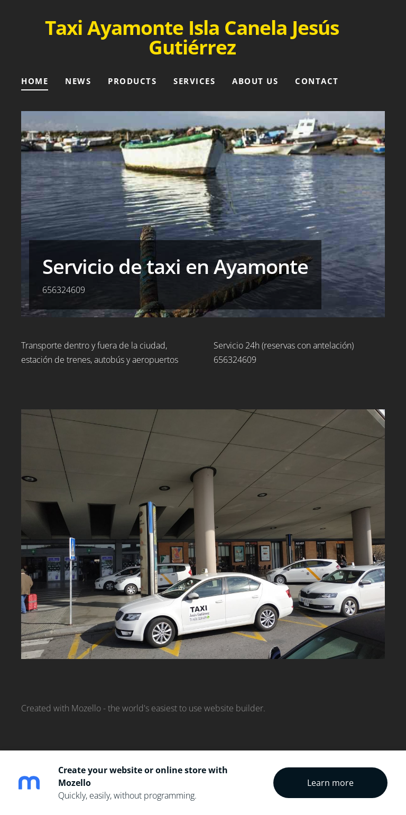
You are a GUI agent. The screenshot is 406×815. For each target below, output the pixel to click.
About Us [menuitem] (255, 81)
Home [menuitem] (34, 81)
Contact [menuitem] (317, 81)
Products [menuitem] (132, 81)
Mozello (86, 708)
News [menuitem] (78, 81)
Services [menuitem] (194, 81)
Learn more (330, 783)
